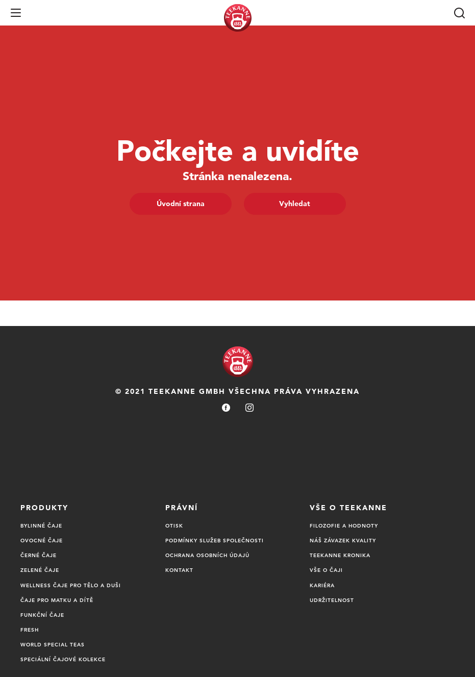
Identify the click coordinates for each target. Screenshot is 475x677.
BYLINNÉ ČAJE (41, 525)
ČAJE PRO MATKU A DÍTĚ (56, 600)
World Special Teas (52, 644)
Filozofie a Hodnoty (344, 525)
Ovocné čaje (41, 540)
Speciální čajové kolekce (63, 659)
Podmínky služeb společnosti (214, 540)
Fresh (29, 629)
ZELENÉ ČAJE (39, 569)
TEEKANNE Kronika (340, 555)
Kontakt (179, 569)
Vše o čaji (326, 569)
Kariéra (322, 585)
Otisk (174, 525)
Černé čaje (38, 555)
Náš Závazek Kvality (343, 540)
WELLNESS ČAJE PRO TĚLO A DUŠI (70, 585)
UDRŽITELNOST (332, 600)
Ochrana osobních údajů (207, 555)
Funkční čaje (42, 614)
